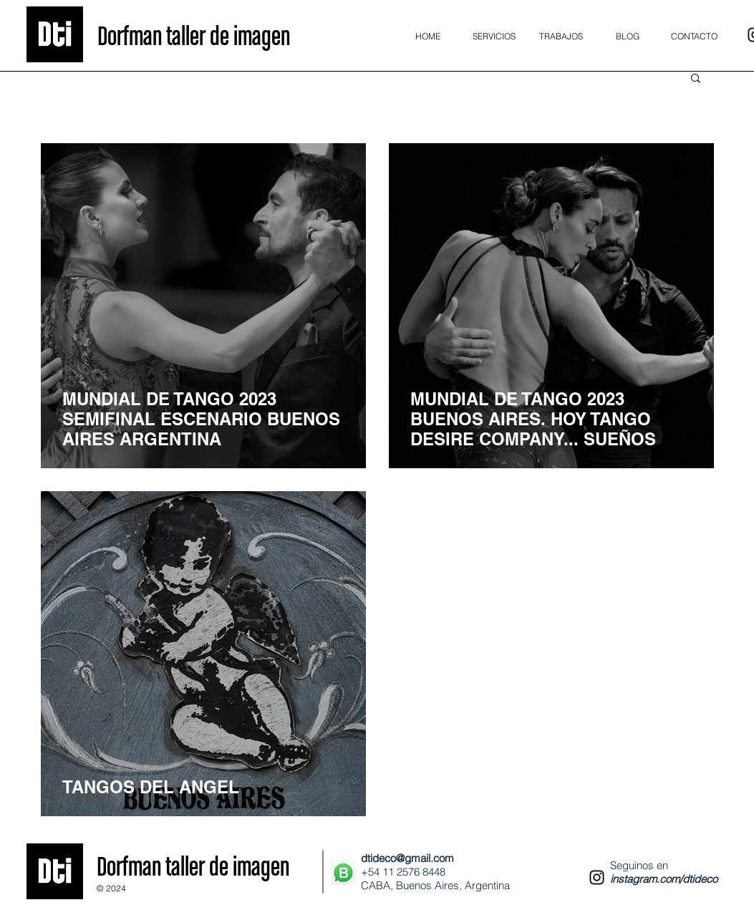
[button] (695, 79)
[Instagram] (596, 877)
